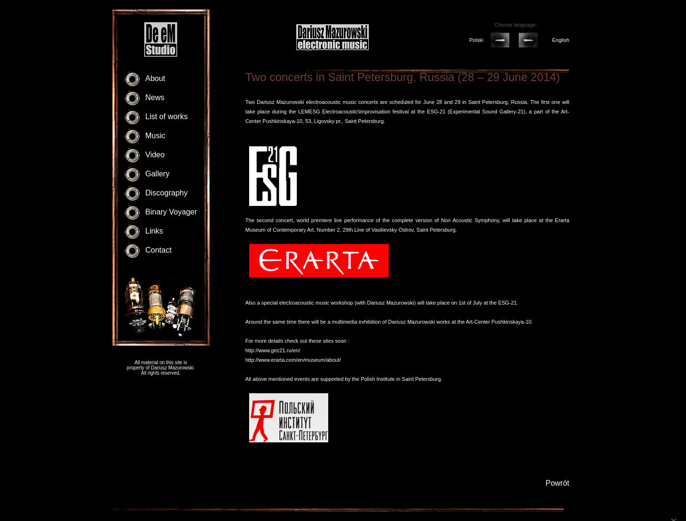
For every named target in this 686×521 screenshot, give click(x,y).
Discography (166, 193)
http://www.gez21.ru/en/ (272, 350)
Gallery (157, 174)
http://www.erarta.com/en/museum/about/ (293, 360)
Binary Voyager (171, 212)
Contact (158, 250)
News (154, 97)
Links (154, 231)
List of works (166, 116)
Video (155, 155)
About (155, 78)
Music (155, 136)
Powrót (557, 483)
